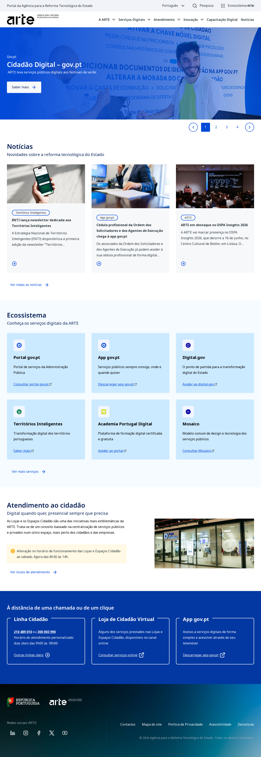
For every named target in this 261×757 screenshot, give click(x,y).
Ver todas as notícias (26, 284)
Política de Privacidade (185, 724)
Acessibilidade (220, 724)
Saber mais (24, 87)
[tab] (107, 19)
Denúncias (246, 724)
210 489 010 (23, 632)
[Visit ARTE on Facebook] (38, 733)
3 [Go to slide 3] (227, 127)
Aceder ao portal (112, 450)
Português (173, 5)
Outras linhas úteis (32, 655)
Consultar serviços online (121, 655)
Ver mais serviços (29, 471)
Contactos (127, 724)
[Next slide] (249, 127)
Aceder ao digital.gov (199, 384)
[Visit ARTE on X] (52, 733)
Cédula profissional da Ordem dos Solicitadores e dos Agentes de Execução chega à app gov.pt (129, 231)
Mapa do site (152, 724)
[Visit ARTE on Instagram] (25, 733)
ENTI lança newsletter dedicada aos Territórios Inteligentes (41, 223)
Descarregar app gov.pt (117, 384)
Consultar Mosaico (198, 450)
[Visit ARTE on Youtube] (65, 733)
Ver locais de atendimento (30, 574)
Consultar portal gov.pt (32, 384)
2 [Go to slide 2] (216, 127)
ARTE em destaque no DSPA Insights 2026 (214, 225)
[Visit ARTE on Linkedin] (12, 733)
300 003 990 (47, 632)
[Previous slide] (193, 127)
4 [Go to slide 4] (237, 127)
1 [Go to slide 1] (205, 127)
